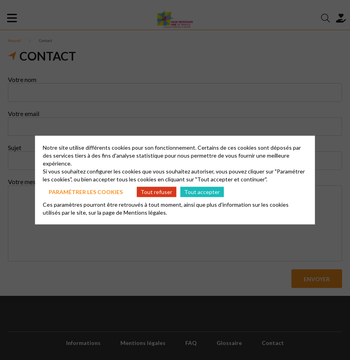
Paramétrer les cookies (86, 191)
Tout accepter (202, 191)
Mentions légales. (145, 212)
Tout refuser (156, 191)
